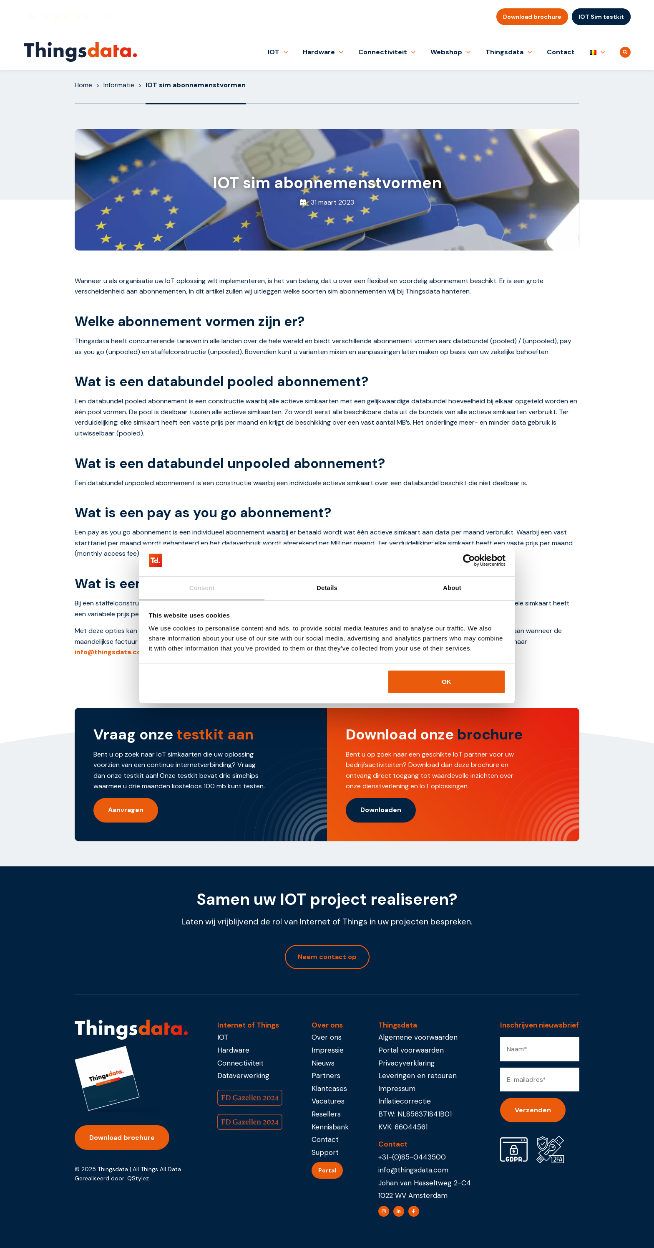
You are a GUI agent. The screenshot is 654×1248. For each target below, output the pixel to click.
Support (325, 1152)
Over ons (327, 1037)
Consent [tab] (202, 587)
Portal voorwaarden (411, 1050)
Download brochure (532, 16)
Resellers (326, 1114)
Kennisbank (330, 1127)
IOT (273, 52)
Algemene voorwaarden (418, 1037)
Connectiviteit (382, 52)
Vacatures (328, 1101)
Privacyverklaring (406, 1063)
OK (446, 681)
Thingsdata (504, 52)
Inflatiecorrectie (404, 1101)
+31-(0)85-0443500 (412, 1157)
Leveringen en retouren (417, 1075)
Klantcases (329, 1088)
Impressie (328, 1050)
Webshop (446, 52)
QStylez (138, 1178)
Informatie (118, 85)
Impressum (396, 1088)
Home (83, 85)
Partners (326, 1075)
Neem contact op (327, 956)
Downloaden (380, 809)
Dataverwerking (243, 1075)
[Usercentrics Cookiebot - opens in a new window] (469, 560)
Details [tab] (327, 587)
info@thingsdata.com (111, 652)
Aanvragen (125, 809)
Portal (327, 1170)
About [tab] (452, 587)
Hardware (319, 52)
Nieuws (323, 1063)
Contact (561, 52)
